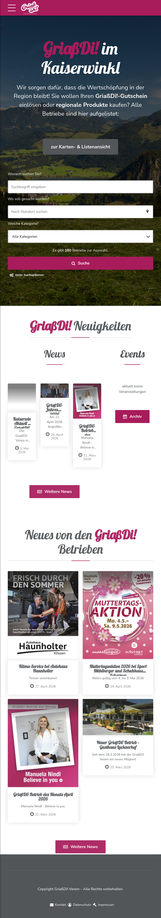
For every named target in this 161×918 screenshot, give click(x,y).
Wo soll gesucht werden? (28, 198)
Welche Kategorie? (23, 223)
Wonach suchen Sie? (24, 173)
